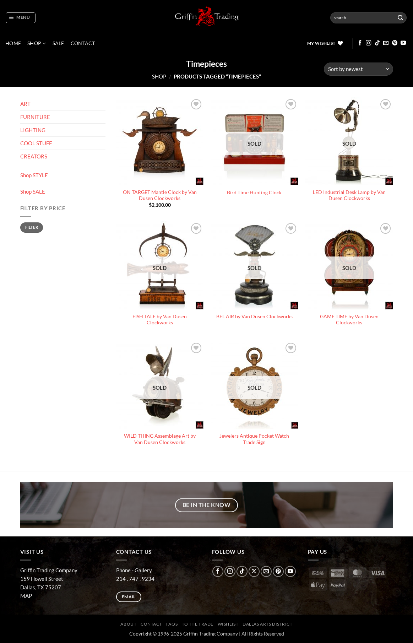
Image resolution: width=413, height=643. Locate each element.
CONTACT (83, 43)
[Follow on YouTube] (403, 43)
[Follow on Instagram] (368, 43)
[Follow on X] (254, 571)
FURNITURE (35, 117)
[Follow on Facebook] (360, 43)
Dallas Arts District (268, 624)
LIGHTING (32, 130)
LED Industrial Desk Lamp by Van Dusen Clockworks (349, 195)
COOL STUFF (36, 143)
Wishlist (228, 624)
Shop (36, 43)
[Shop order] (358, 69)
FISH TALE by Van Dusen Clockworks (159, 320)
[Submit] (400, 17)
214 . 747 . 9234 (135, 579)
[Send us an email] (385, 43)
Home (13, 43)
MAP (26, 596)
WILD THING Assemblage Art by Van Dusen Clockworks (160, 439)
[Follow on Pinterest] (394, 43)
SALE (58, 43)
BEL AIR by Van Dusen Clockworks (254, 316)
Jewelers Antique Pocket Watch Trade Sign (254, 439)
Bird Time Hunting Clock (254, 192)
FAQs (172, 624)
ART (25, 104)
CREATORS (33, 156)
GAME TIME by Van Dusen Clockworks (349, 320)
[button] (20, 17)
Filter (31, 227)
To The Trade (197, 624)
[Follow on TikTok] (377, 43)
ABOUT (128, 624)
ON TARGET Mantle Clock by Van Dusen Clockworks (160, 195)
